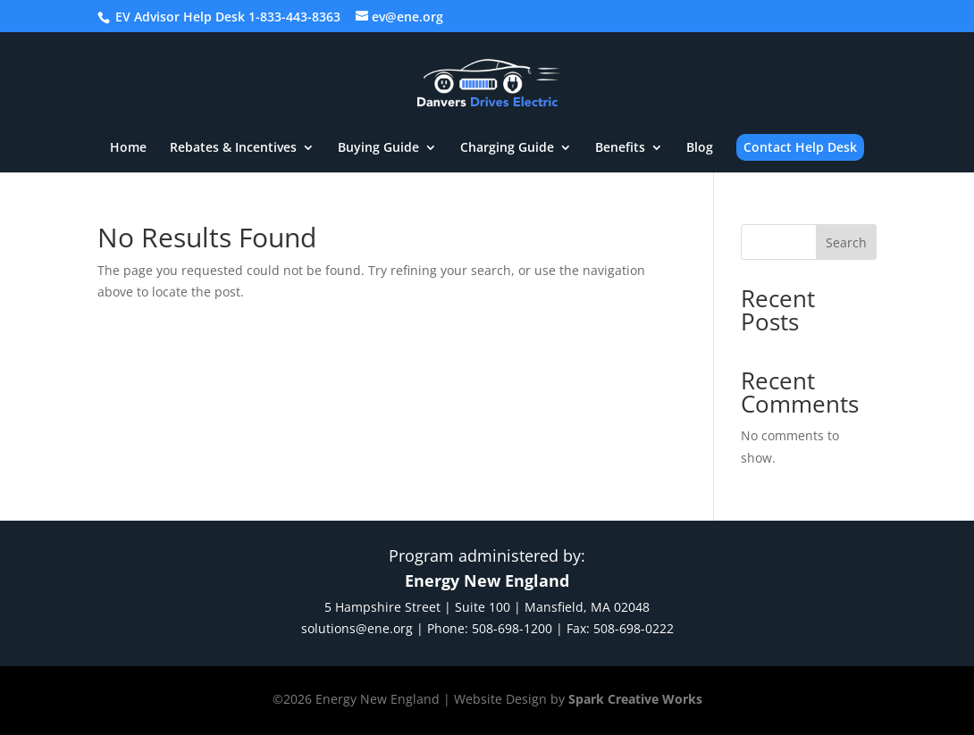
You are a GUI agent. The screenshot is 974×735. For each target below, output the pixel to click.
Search (846, 242)
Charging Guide (507, 148)
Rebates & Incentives (233, 148)
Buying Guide (378, 148)
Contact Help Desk (800, 146)
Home (128, 148)
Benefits (620, 148)
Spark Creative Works (635, 698)
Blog (699, 148)
